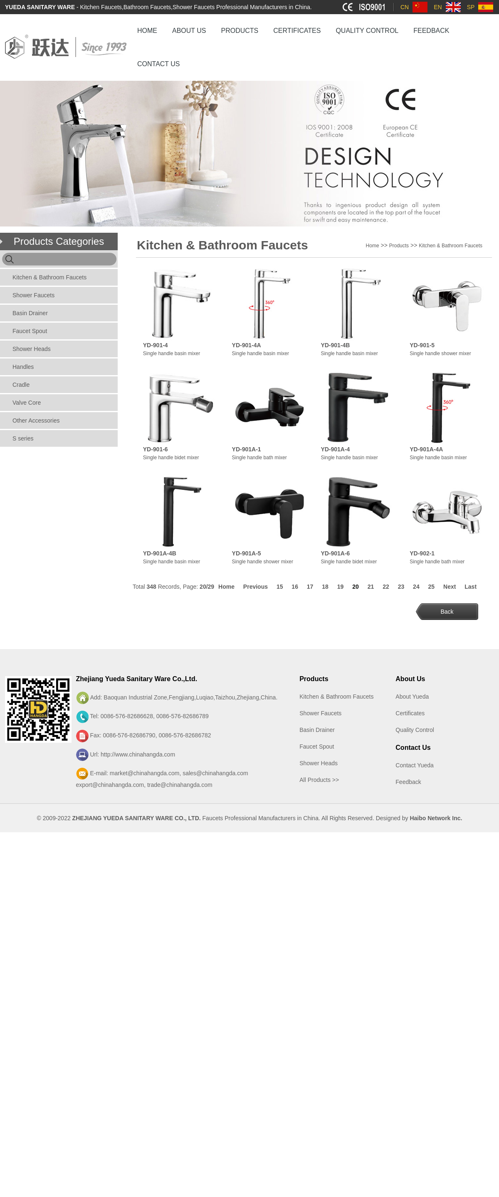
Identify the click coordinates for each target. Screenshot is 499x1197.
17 (310, 586)
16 (294, 586)
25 (431, 586)
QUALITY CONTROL (367, 30)
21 (371, 586)
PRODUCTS (240, 30)
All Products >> (319, 779)
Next (449, 586)
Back (446, 611)
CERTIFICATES (297, 30)
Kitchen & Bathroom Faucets (49, 277)
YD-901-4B (335, 345)
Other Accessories (36, 420)
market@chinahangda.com (145, 773)
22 (386, 586)
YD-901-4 (155, 345)
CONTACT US (158, 63)
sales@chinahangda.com (215, 773)
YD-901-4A (246, 345)
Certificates (410, 713)
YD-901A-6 (335, 553)
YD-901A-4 (335, 449)
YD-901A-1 (246, 449)
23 (401, 586)
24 (416, 586)
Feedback (408, 782)
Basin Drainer (30, 313)
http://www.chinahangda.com (138, 754)
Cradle (21, 384)
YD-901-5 (422, 345)
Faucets (213, 818)
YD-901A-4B (159, 553)
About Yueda (412, 696)
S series (23, 438)
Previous (255, 586)
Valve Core (26, 402)
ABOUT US (189, 30)
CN (404, 7)
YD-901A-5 (246, 553)
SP (471, 7)
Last (470, 586)
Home (372, 246)
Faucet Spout (29, 331)
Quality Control (414, 730)
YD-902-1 (422, 553)
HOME (147, 30)
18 (325, 586)
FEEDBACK (431, 30)
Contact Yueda (414, 765)
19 (340, 586)
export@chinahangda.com (110, 784)
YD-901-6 (155, 449)
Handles (23, 366)
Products (399, 246)
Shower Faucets (33, 295)
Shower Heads (31, 349)
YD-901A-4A (426, 449)
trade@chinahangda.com (179, 784)
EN (438, 7)
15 (280, 586)
